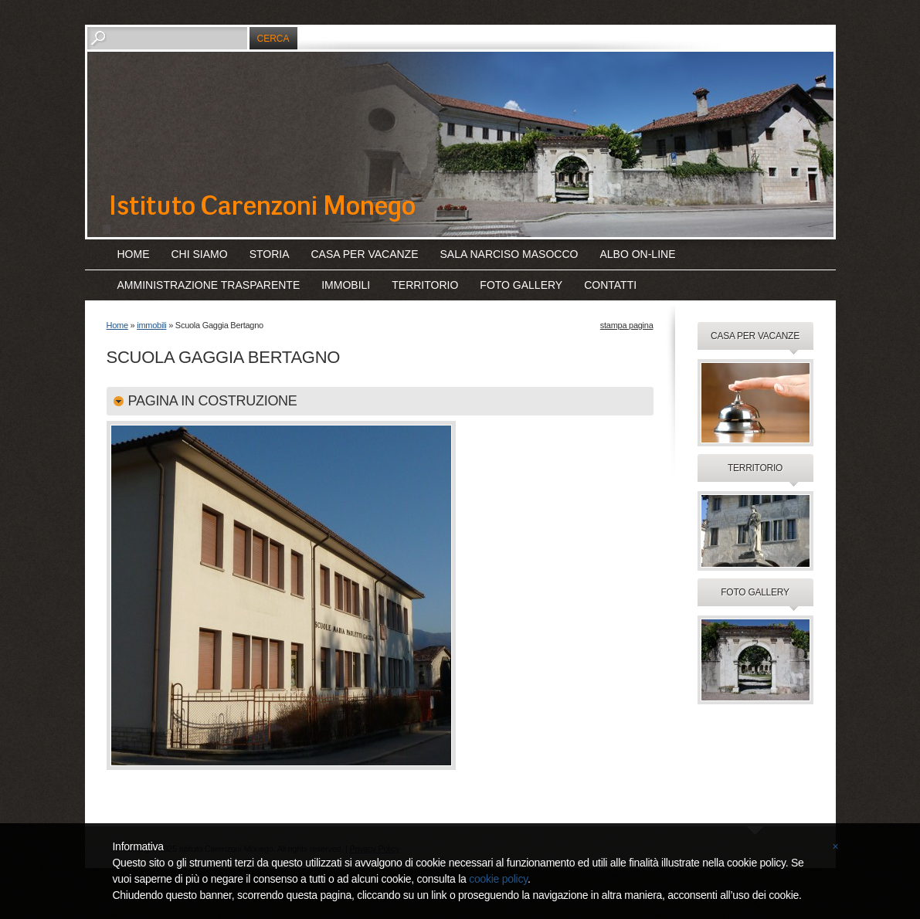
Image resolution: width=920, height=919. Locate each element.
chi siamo (199, 254)
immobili (345, 285)
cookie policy (498, 879)
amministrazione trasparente (208, 285)
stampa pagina (627, 325)
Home (133, 254)
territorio (425, 285)
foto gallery (521, 285)
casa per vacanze (365, 254)
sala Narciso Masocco (509, 254)
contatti (610, 285)
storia (270, 254)
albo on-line (637, 254)
